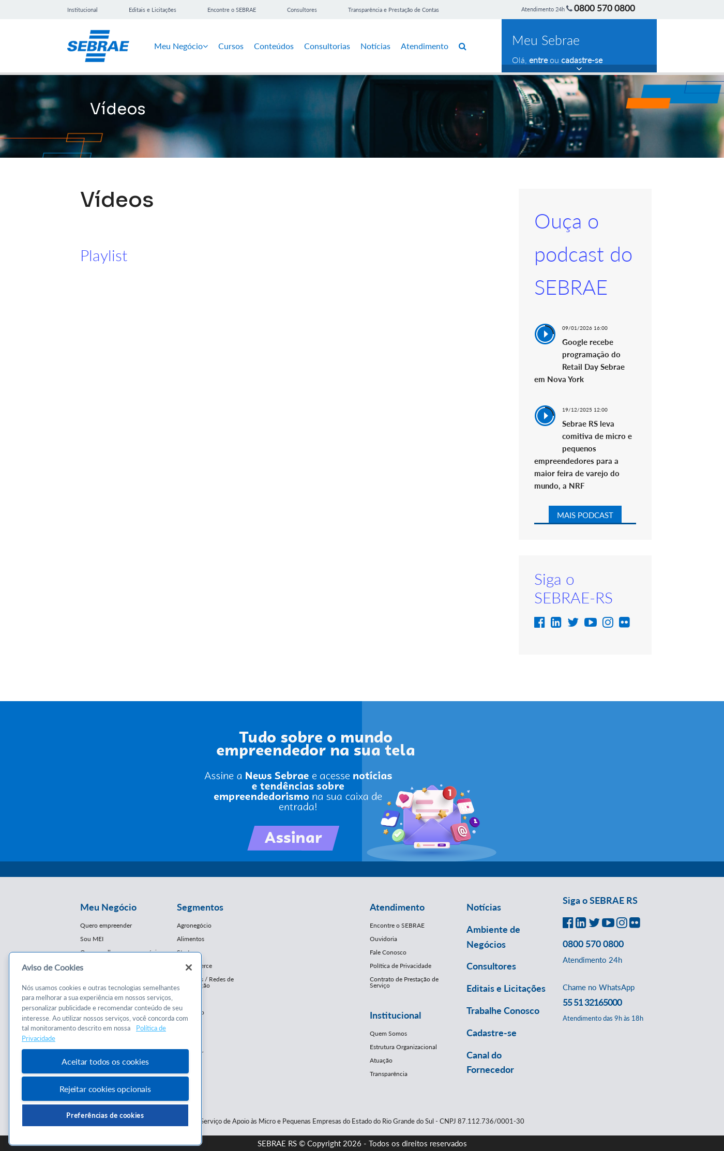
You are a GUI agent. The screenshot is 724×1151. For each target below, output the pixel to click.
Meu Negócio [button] (108, 907)
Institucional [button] (395, 1015)
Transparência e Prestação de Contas (393, 9)
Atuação (381, 1060)
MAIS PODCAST (585, 515)
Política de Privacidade (400, 966)
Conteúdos (274, 46)
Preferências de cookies (105, 1115)
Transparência (389, 1074)
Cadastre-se (491, 1032)
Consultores (302, 9)
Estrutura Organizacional (403, 1047)
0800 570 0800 (604, 7)
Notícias (375, 46)
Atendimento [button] (397, 907)
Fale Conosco (388, 952)
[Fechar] (188, 967)
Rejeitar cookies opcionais (105, 1089)
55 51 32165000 (592, 1002)
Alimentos (190, 939)
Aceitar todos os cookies (105, 1061)
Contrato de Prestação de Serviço (404, 982)
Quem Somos (388, 1033)
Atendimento (424, 46)
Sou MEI (91, 939)
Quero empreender (106, 925)
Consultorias (327, 46)
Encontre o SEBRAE (231, 9)
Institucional (82, 9)
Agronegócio (194, 925)
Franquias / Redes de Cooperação (205, 982)
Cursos (231, 46)
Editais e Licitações (152, 9)
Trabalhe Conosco (502, 1010)
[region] (105, 1048)
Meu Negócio (181, 46)
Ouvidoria (383, 939)
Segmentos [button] (200, 907)
